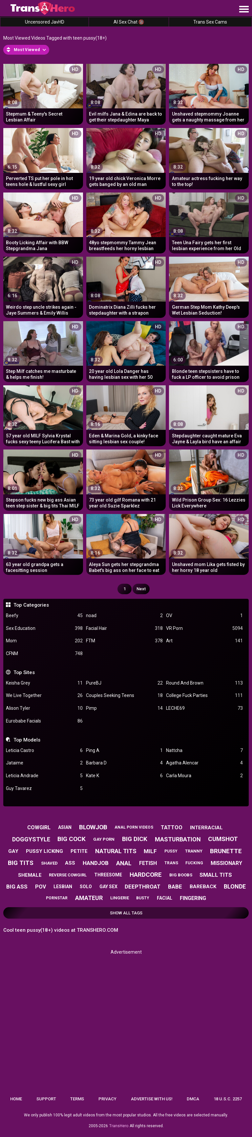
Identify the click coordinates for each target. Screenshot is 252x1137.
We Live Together (44, 695)
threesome (108, 874)
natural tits (115, 851)
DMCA (193, 1098)
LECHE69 (204, 708)
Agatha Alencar (204, 763)
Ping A (124, 750)
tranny (193, 851)
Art (204, 641)
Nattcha (204, 750)
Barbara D (124, 763)
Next (141, 588)
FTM (124, 641)
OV (204, 615)
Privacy (107, 1098)
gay (13, 851)
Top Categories (31, 605)
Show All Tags (126, 912)
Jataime (44, 763)
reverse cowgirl (68, 874)
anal (124, 863)
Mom (44, 641)
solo (86, 886)
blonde (235, 886)
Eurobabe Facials (44, 721)
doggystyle (31, 839)
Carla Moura (204, 776)
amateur (89, 897)
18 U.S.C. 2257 (228, 1098)
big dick (134, 839)
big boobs (180, 874)
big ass (17, 886)
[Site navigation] (244, 9)
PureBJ (124, 683)
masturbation (178, 839)
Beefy (44, 615)
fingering (193, 898)
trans (171, 863)
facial (164, 898)
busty (142, 898)
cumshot (223, 839)
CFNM (44, 653)
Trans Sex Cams (210, 22)
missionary (226, 863)
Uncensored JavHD (44, 22)
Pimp (124, 708)
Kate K (124, 776)
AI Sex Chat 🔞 (129, 22)
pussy (171, 851)
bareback (203, 886)
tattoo (171, 827)
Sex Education (44, 628)
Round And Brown (204, 683)
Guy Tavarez (44, 788)
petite (79, 851)
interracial (206, 828)
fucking (194, 863)
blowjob (93, 827)
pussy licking (44, 851)
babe (175, 886)
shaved (49, 863)
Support (46, 1098)
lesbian (62, 886)
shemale (30, 875)
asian (65, 827)
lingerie (119, 897)
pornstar (57, 898)
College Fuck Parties (204, 695)
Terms (77, 1098)
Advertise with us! (152, 1098)
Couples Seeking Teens (124, 695)
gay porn (104, 839)
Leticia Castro (44, 750)
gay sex (108, 886)
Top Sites (24, 672)
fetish (148, 863)
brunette (226, 851)
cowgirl (39, 827)
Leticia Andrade (44, 776)
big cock (71, 839)
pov (40, 887)
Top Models (26, 740)
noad (124, 615)
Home (16, 1098)
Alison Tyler (44, 708)
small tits (216, 874)
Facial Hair (124, 628)
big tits (20, 863)
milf (150, 851)
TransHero (118, 1126)
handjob (96, 863)
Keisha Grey (44, 683)
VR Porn (204, 628)
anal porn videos (134, 827)
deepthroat (142, 886)
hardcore (146, 874)
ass (70, 863)
